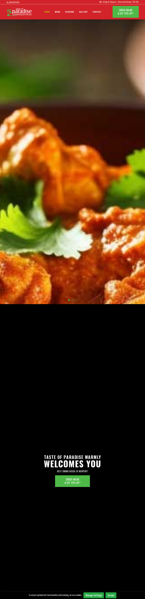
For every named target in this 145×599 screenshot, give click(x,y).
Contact (97, 11)
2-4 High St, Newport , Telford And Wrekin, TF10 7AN (119, 2)
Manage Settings (94, 595)
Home (47, 11)
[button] (69, 136)
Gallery (83, 11)
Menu (57, 11)
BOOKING (69, 11)
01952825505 (13, 2)
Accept (111, 595)
